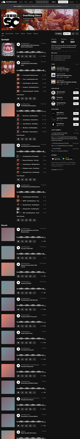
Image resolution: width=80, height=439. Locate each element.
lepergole (55, 146)
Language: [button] (57, 169)
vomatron (55, 151)
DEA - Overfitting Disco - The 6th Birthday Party (35, 213)
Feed (25, 2)
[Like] (18, 56)
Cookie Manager (71, 162)
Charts (73, 164)
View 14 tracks (20, 176)
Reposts (36, 33)
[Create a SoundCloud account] (63, 2)
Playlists (29, 33)
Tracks (17, 33)
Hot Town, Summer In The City (61, 143)
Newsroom (68, 164)
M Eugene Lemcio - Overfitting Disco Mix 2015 (35, 168)
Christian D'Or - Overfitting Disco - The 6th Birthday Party (38, 209)
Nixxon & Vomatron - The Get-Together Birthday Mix (36, 160)
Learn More (65, 6)
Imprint (53, 164)
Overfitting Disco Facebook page (61, 56)
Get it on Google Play (67, 158)
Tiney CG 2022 (57, 149)
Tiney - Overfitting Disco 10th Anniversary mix (35, 79)
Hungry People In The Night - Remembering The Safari (59, 134)
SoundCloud (9, 2)
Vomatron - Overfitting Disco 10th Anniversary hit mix (37, 87)
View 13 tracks (20, 216)
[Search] (42, 1)
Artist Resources (60, 164)
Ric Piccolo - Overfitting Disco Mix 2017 (33, 116)
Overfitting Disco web (58, 60)
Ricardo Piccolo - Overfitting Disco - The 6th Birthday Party (38, 205)
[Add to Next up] (34, 98)
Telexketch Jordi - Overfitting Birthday (33, 172)
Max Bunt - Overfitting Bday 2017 (31, 128)
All (3, 33)
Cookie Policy (62, 162)
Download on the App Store (56, 158)
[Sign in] (54, 2)
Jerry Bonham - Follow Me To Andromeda (33, 120)
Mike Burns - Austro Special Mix (31, 132)
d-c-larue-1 (55, 137)
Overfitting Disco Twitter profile (60, 58)
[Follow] (67, 33)
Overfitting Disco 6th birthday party (32, 197)
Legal (52, 162)
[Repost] (22, 56)
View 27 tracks (20, 135)
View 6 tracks (20, 95)
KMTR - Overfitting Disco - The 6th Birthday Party (36, 201)
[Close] (77, 6)
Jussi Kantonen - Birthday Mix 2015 (32, 164)
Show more (54, 53)
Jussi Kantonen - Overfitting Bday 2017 (33, 124)
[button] (77, 2)
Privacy (57, 162)
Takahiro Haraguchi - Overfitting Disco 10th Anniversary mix (39, 91)
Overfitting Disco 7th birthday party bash (33, 156)
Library (31, 2)
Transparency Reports (57, 166)
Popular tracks (9, 33)
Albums (23, 33)
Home (20, 2)
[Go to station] (59, 33)
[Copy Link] (30, 56)
